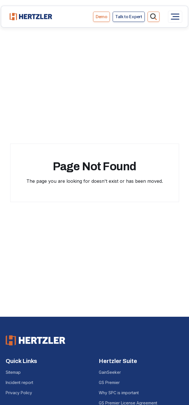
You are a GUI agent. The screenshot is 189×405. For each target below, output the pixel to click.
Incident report (19, 382)
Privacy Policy (19, 392)
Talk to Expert (128, 16)
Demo (101, 16)
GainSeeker (110, 372)
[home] (29, 16)
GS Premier (109, 382)
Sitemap (13, 372)
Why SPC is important (119, 392)
